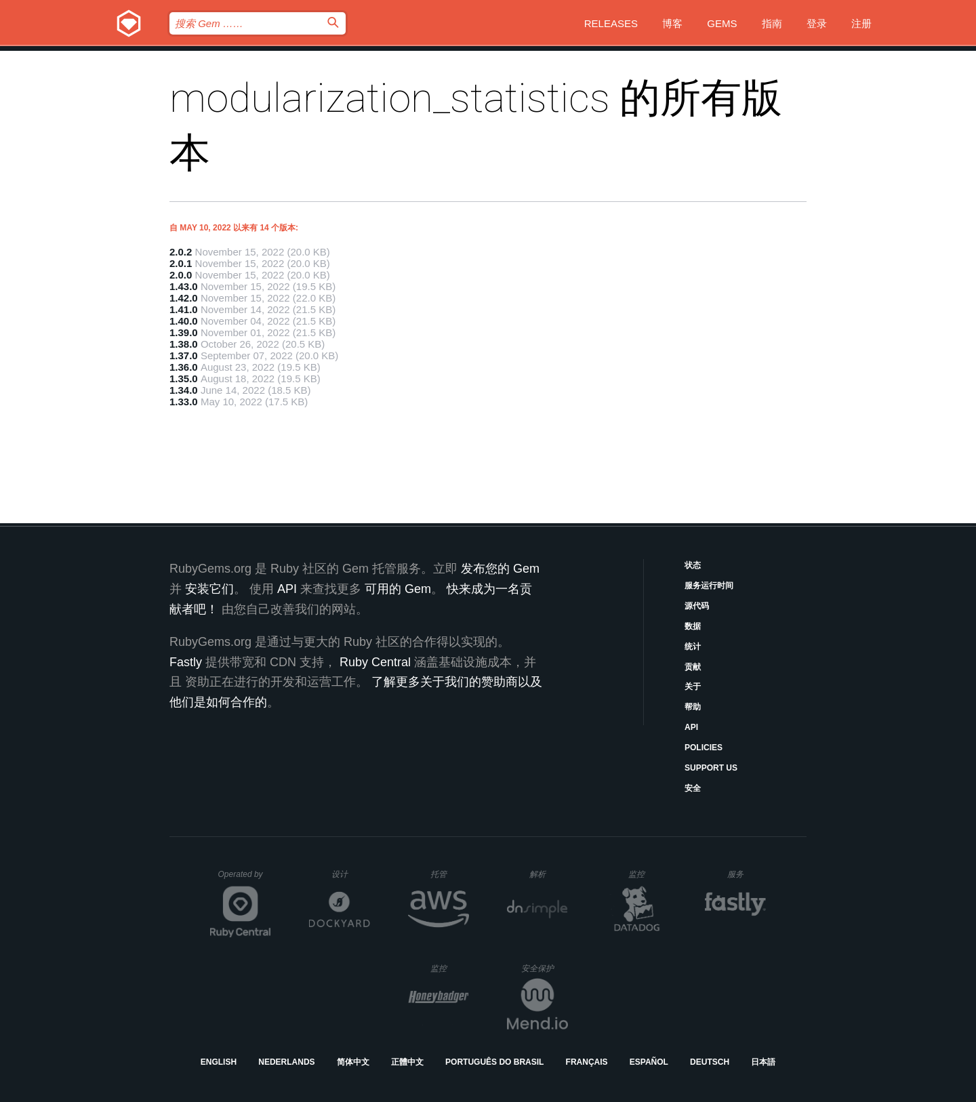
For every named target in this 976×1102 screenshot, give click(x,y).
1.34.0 (183, 390)
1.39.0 (183, 332)
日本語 (763, 1062)
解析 (548, 874)
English (219, 1062)
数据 (693, 626)
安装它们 (209, 589)
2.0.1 (180, 263)
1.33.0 (183, 401)
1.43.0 (183, 286)
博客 (672, 23)
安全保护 (544, 968)
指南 (772, 23)
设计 (350, 874)
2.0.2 (180, 252)
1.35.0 (183, 378)
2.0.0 (180, 275)
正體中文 (407, 1062)
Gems (722, 23)
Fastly (185, 662)
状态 (693, 565)
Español (649, 1062)
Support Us (711, 768)
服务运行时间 (709, 585)
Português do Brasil (494, 1062)
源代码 (697, 606)
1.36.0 (183, 367)
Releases (611, 23)
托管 (447, 874)
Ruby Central (375, 662)
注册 (861, 23)
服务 (746, 874)
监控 (647, 874)
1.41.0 (183, 309)
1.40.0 (183, 321)
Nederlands (286, 1062)
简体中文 (353, 1062)
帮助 (693, 707)
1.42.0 (183, 298)
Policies (704, 747)
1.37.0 (183, 355)
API (691, 727)
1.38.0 (183, 344)
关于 (693, 686)
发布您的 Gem (500, 568)
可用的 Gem (398, 589)
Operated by (244, 879)
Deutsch (709, 1062)
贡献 (693, 667)
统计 (693, 646)
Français (587, 1062)
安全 (693, 788)
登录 (817, 23)
